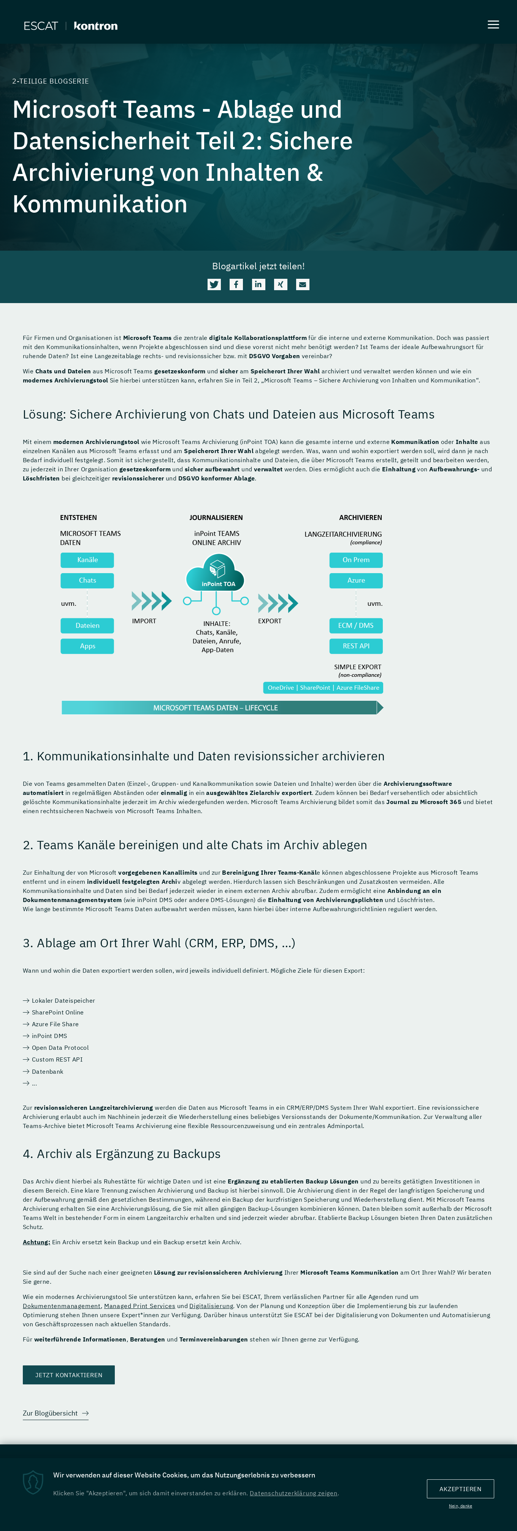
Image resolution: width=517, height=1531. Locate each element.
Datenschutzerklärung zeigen (294, 1494)
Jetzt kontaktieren (68, 1375)
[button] (214, 284)
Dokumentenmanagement (62, 1306)
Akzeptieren (460, 1490)
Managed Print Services (140, 1306)
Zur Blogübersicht (50, 1413)
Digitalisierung (211, 1306)
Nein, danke (460, 1507)
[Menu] (493, 26)
